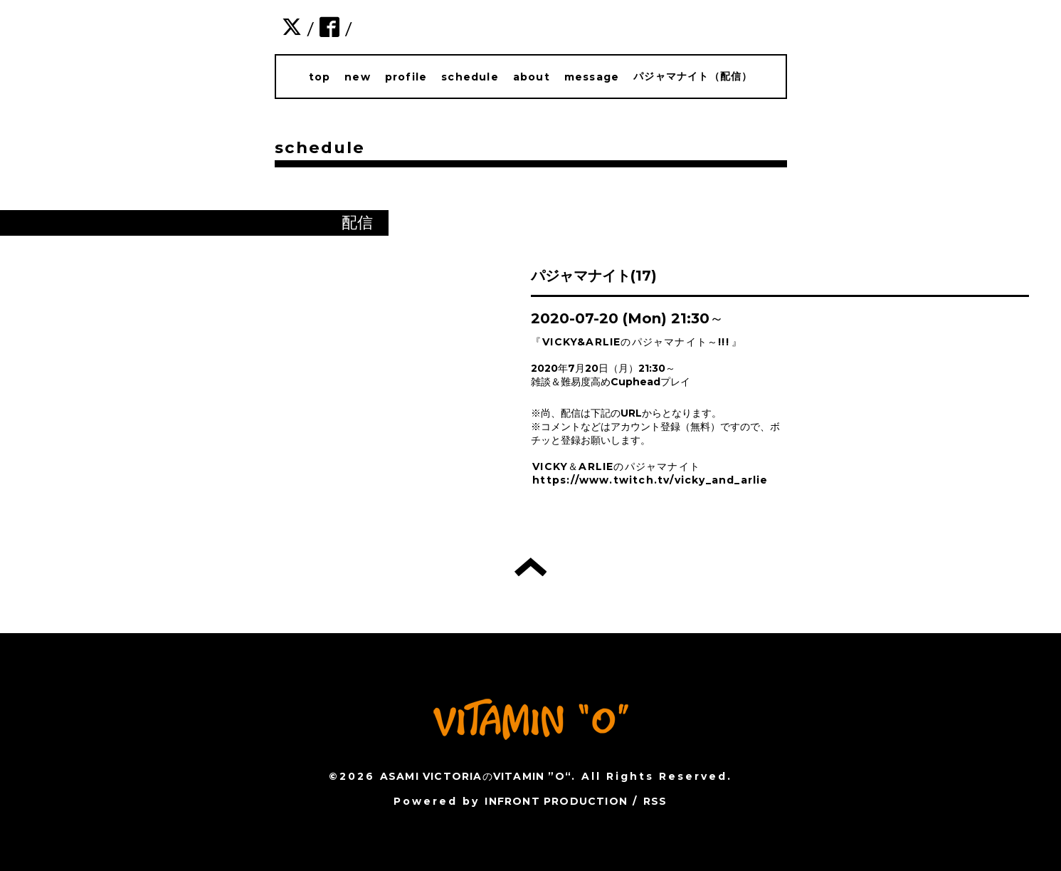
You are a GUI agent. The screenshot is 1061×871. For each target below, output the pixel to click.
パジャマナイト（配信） (692, 76)
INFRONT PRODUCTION (556, 801)
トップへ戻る (530, 567)
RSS (655, 801)
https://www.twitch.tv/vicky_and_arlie (650, 480)
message (591, 77)
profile (406, 77)
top (320, 77)
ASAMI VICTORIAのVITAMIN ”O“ (475, 776)
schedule (470, 77)
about (531, 77)
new (357, 77)
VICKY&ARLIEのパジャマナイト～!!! (635, 341)
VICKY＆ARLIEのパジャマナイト (616, 466)
